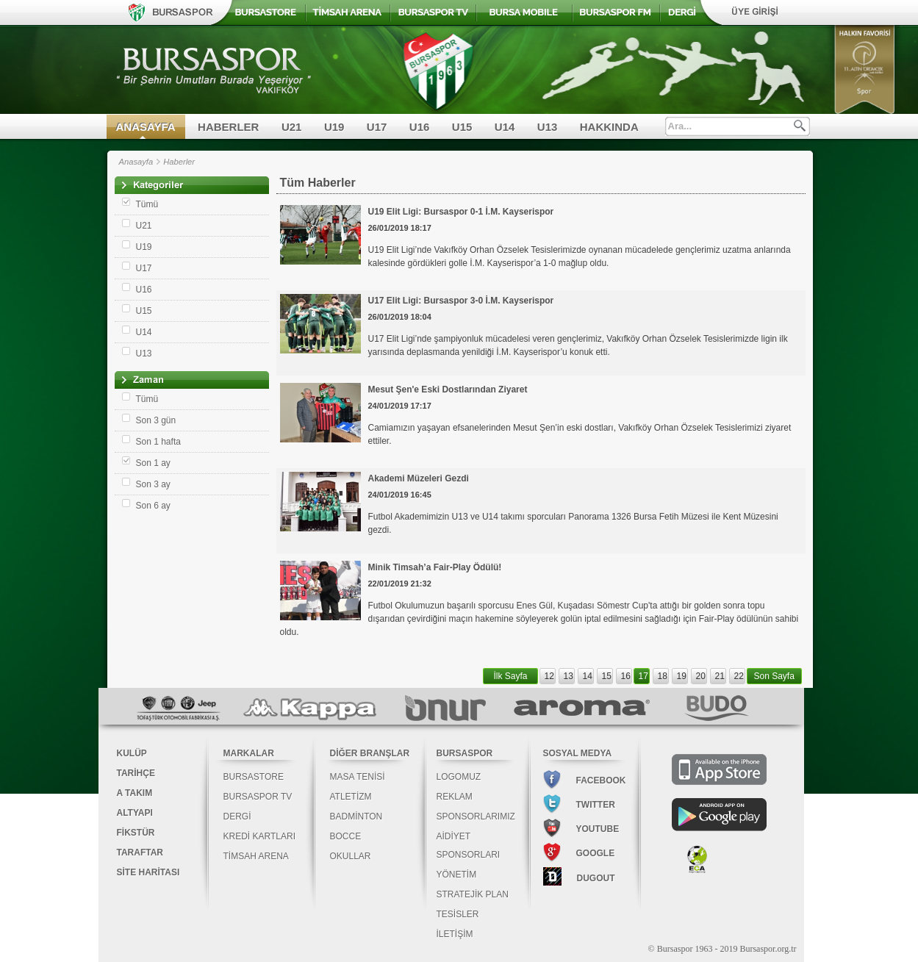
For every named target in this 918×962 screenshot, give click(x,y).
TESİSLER (458, 914)
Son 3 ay (153, 484)
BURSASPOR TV (258, 797)
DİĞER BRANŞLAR (370, 753)
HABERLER (228, 127)
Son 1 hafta (158, 442)
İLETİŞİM (455, 934)
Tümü (147, 204)
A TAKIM (135, 793)
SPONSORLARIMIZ (476, 816)
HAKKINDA (609, 127)
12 (549, 676)
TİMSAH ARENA (256, 856)
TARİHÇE (136, 773)
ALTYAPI (135, 813)
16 (626, 676)
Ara (800, 126)
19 (681, 676)
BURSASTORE (253, 777)
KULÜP (132, 753)
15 (607, 676)
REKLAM (455, 797)
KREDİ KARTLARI (259, 836)
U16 (419, 127)
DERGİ (237, 816)
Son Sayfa (774, 676)
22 (739, 676)
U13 (547, 127)
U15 (462, 127)
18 (662, 676)
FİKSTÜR (136, 833)
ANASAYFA (146, 127)
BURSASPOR (465, 753)
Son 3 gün (156, 420)
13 (568, 676)
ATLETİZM (351, 797)
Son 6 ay (153, 505)
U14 (505, 127)
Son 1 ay (153, 463)
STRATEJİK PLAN (473, 894)
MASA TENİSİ (357, 777)
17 (643, 676)
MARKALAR (248, 753)
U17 (377, 127)
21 (720, 676)
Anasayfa (136, 161)
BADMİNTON (356, 816)
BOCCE (346, 836)
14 (587, 676)
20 (701, 676)
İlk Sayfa (511, 676)
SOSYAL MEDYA (577, 753)
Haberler (179, 161)
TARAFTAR (140, 852)
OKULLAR (350, 856)
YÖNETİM (457, 874)
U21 (292, 127)
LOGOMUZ (459, 777)
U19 (334, 127)
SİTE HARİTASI (148, 872)
